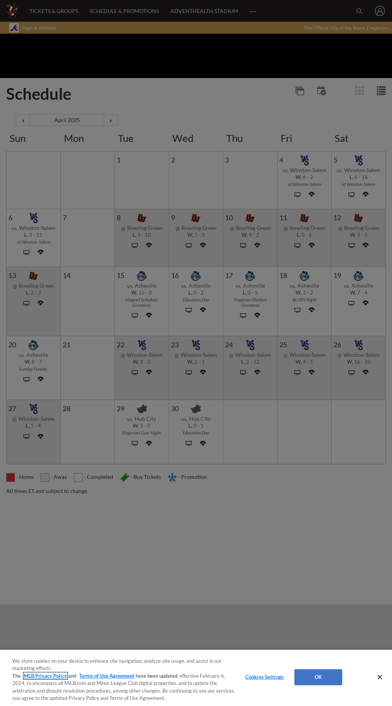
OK (318, 677)
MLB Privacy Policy (45, 676)
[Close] (379, 677)
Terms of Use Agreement (106, 676)
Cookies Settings (264, 677)
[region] (196, 678)
